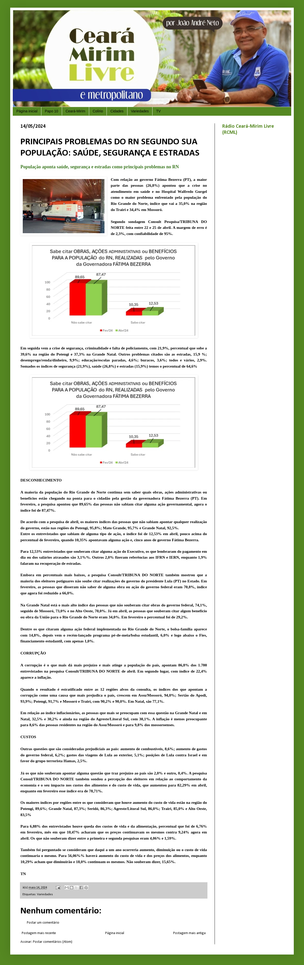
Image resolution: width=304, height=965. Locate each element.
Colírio (98, 111)
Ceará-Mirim (75, 111)
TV (158, 111)
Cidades (116, 111)
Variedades (140, 111)
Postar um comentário (43, 923)
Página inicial (27, 111)
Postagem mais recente (39, 933)
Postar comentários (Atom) (52, 942)
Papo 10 (51, 111)
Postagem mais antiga (189, 933)
